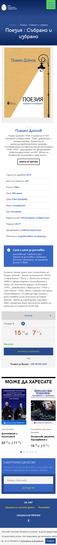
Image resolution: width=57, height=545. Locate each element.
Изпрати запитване (28, 351)
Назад (28, 315)
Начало (12, 24)
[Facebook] (28, 520)
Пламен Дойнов (28, 130)
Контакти (44, 507)
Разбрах (50, 541)
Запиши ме (28, 488)
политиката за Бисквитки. (32, 541)
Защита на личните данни (19, 507)
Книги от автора (28, 161)
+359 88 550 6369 (38, 364)
